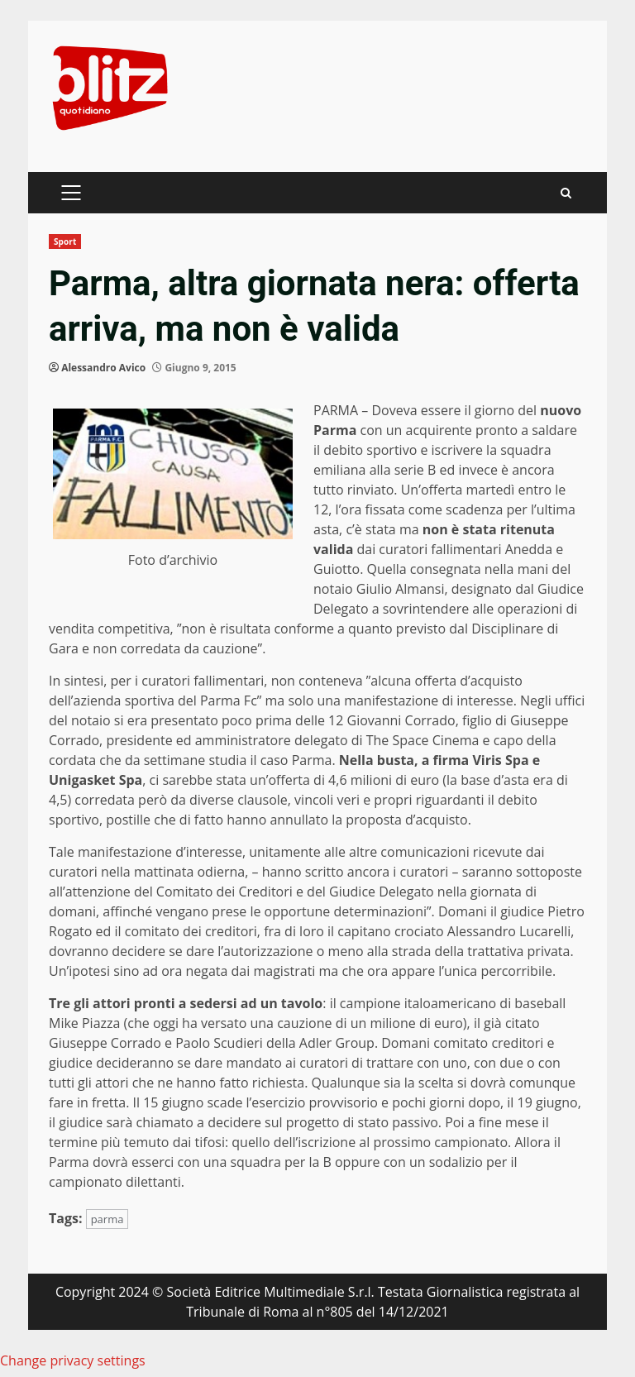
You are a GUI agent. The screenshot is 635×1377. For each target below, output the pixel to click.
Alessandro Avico (103, 368)
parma (107, 1219)
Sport (65, 241)
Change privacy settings (73, 1360)
